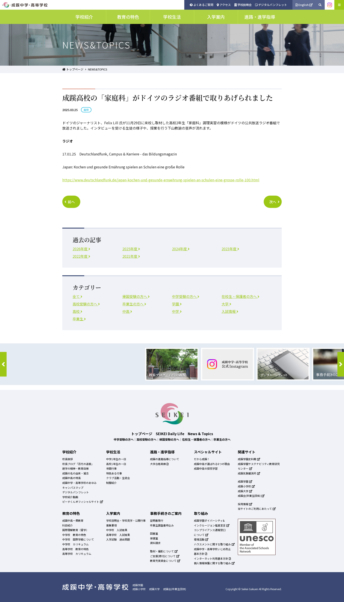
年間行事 (111, 468)
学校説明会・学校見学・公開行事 (126, 520)
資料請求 (155, 543)
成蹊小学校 (246, 486)
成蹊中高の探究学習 (206, 468)
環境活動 (201, 539)
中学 (177, 311)
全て (77, 296)
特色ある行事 (114, 473)
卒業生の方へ (134, 303)
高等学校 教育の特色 (75, 549)
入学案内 (113, 513)
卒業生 (79, 318)
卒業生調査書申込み (162, 525)
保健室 (154, 538)
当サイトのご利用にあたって (257, 508)
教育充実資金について (165, 560)
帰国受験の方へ (136, 296)
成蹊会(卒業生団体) (251, 495)
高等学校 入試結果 (118, 535)
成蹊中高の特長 (71, 478)
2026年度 (81, 248)
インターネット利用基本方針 (212, 558)
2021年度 (131, 256)
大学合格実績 (159, 464)
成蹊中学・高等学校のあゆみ (79, 483)
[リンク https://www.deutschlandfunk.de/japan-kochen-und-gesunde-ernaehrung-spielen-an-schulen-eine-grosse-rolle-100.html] (160, 179)
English (304, 5)
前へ (69, 201)
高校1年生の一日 (116, 464)
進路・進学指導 (162, 451)
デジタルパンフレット (271, 5)
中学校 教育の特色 (74, 535)
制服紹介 (111, 483)
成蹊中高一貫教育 (72, 520)
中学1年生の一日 (116, 459)
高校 (77, 311)
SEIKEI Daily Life (170, 433)
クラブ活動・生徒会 (118, 478)
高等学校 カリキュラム (76, 553)
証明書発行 (156, 520)
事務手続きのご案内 (166, 513)
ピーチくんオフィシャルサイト (82, 501)
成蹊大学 (245, 491)
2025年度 (131, 248)
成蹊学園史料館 (249, 459)
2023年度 (230, 248)
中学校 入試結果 (116, 530)
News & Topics (200, 433)
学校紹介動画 (70, 497)
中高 (127, 311)
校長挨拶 (67, 459)
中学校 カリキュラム (75, 544)
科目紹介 (67, 525)
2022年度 (81, 256)
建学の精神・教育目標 (75, 468)
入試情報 (230, 311)
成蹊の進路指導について (164, 459)
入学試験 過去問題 (118, 539)
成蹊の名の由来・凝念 (75, 473)
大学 (226, 303)
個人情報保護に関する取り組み (214, 563)
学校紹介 (69, 451)
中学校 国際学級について (78, 539)
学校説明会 (243, 5)
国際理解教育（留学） (75, 530)
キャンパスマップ (72, 487)
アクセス (224, 5)
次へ (274, 201)
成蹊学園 (245, 481)
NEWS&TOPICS (97, 69)
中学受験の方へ (185, 296)
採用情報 (245, 504)
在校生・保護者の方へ (240, 296)
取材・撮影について (164, 551)
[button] (3, 364)
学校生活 (113, 451)
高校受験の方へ (86, 303)
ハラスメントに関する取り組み (214, 544)
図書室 (154, 533)
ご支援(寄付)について (164, 556)
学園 (177, 303)
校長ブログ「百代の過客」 (78, 464)
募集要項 (111, 525)
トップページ (72, 69)
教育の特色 (71, 513)
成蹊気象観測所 (249, 473)
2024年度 (181, 248)
